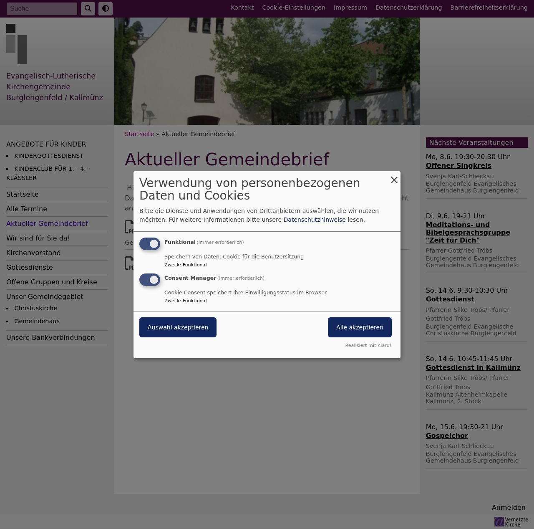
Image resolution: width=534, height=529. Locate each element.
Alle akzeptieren (359, 327)
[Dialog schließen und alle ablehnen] (394, 176)
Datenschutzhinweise (315, 219)
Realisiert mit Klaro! (368, 345)
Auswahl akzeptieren (178, 327)
